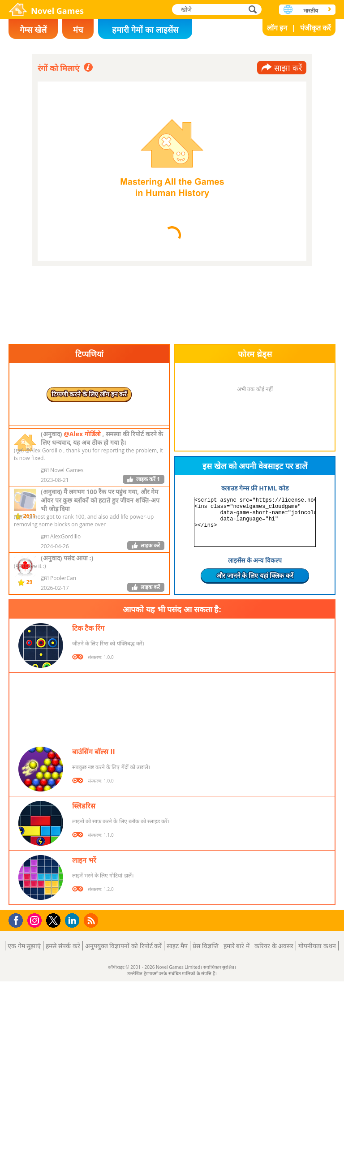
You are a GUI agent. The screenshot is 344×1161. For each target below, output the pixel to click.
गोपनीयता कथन (317, 946)
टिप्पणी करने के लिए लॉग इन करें (89, 394)
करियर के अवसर (273, 946)
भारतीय (310, 10)
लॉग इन (277, 28)
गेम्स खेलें (33, 29)
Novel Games (57, 10)
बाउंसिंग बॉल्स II (93, 752)
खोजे (253, 9)
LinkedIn (73, 920)
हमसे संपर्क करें (63, 946)
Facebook (18, 919)
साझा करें (288, 67)
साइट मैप (177, 946)
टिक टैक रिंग (88, 628)
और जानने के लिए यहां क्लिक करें (254, 575)
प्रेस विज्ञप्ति (206, 946)
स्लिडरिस (83, 806)
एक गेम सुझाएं (24, 946)
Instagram (36, 920)
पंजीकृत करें (315, 28)
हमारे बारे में (236, 946)
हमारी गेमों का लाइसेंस (145, 29)
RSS (92, 920)
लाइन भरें (84, 860)
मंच (78, 29)
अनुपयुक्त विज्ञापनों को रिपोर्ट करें (123, 946)
